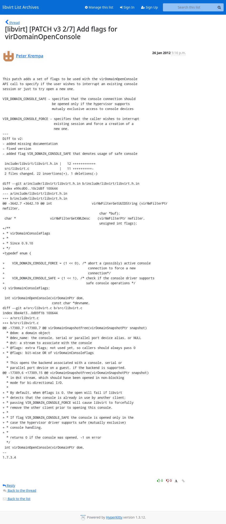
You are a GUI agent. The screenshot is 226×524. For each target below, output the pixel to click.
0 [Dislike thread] (169, 480)
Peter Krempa (29, 56)
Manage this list (99, 7)
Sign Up (149, 7)
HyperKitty (114, 517)
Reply (9, 485)
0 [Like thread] (160, 480)
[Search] (219, 7)
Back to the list (17, 498)
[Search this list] (189, 7)
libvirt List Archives (21, 7)
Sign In (127, 7)
